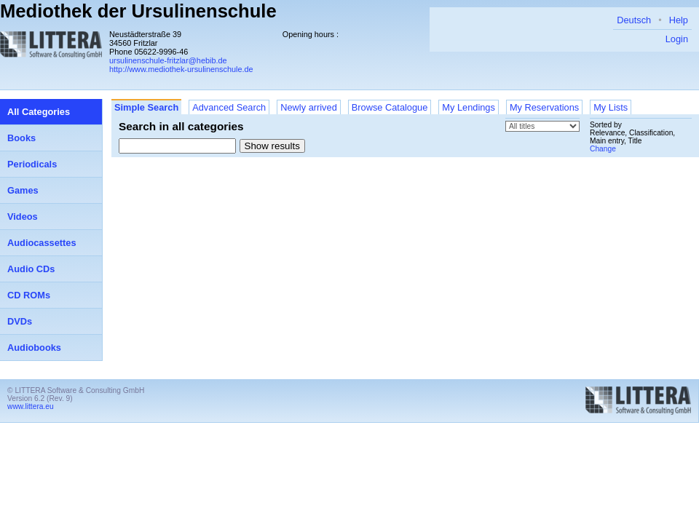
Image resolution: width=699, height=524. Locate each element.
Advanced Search (229, 107)
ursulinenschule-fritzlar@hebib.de (168, 60)
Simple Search (146, 107)
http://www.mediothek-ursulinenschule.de (181, 69)
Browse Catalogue (390, 107)
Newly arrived (308, 107)
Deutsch (634, 20)
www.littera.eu (30, 406)
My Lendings (468, 107)
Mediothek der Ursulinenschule (138, 11)
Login (677, 38)
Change (603, 149)
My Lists (610, 107)
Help (678, 20)
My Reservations (544, 107)
